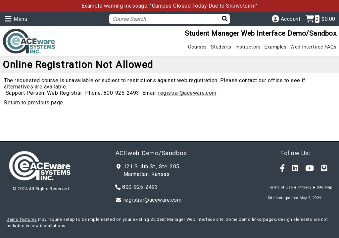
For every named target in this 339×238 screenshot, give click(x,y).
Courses (197, 47)
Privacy (305, 187)
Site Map (324, 187)
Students (221, 47)
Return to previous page (33, 102)
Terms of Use (280, 187)
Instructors (248, 47)
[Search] (221, 18)
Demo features (22, 219)
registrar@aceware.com (187, 93)
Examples (275, 47)
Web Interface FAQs (313, 47)
